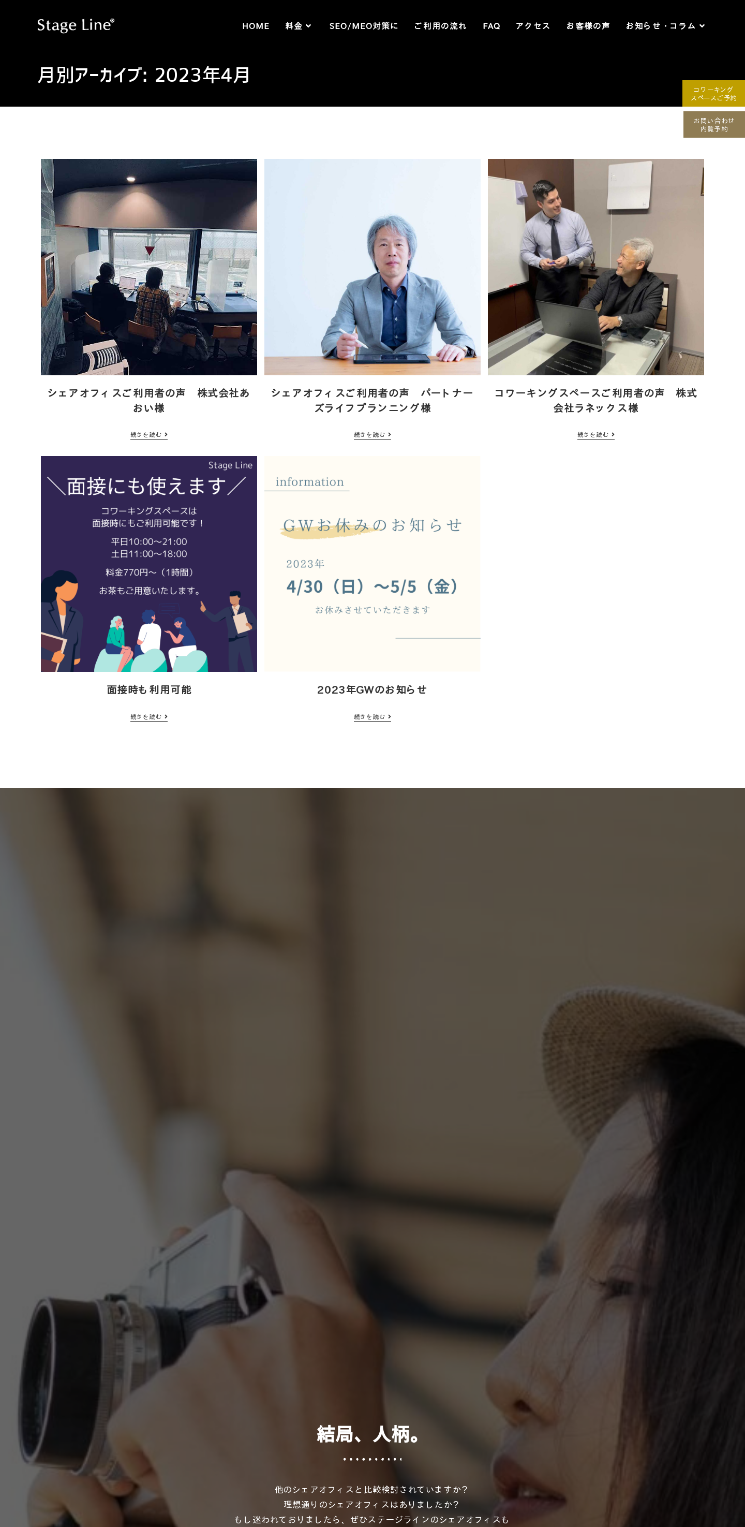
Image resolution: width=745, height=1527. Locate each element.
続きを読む (149, 434)
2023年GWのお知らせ (372, 689)
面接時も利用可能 (149, 689)
